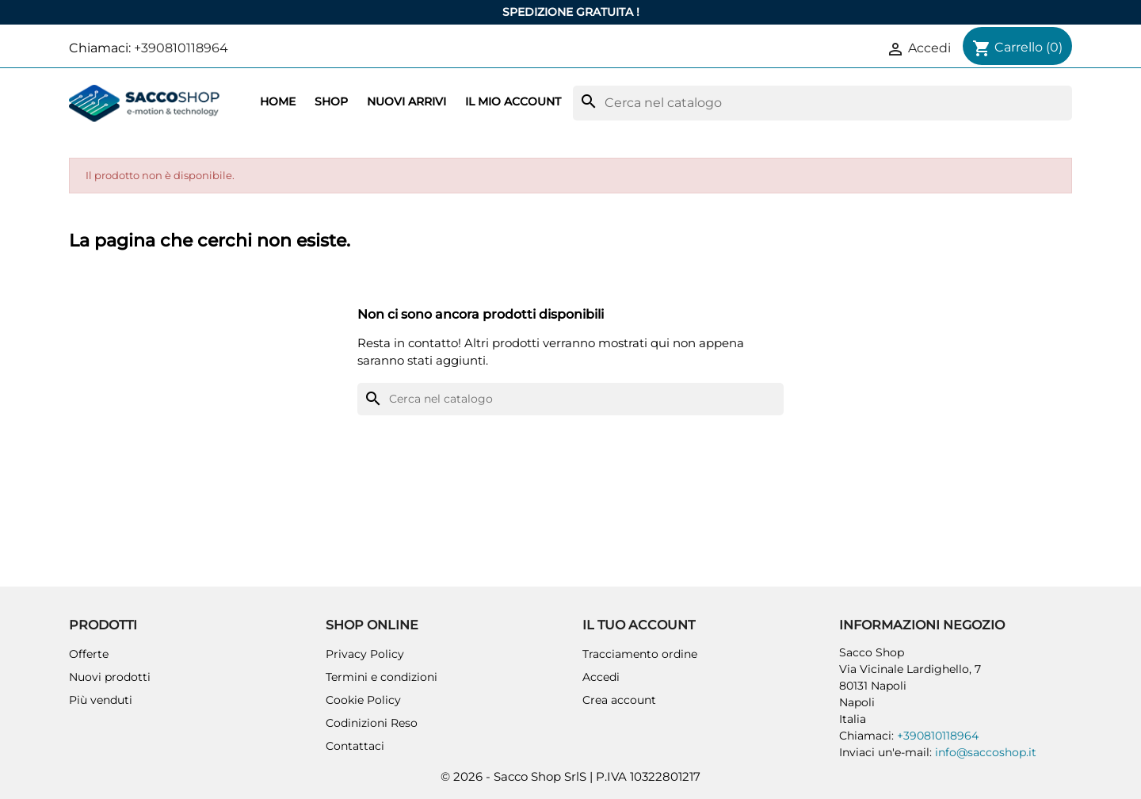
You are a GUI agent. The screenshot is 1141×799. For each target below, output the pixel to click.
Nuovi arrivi (406, 101)
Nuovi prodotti (110, 677)
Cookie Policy (363, 700)
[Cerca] (822, 103)
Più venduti (100, 700)
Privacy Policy (365, 654)
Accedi (601, 677)
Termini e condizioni (381, 677)
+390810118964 (181, 47)
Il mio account (513, 101)
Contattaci (355, 746)
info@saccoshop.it (985, 752)
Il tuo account (638, 625)
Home (278, 101)
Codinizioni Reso (372, 723)
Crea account (619, 700)
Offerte (89, 654)
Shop (331, 101)
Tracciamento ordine (639, 654)
